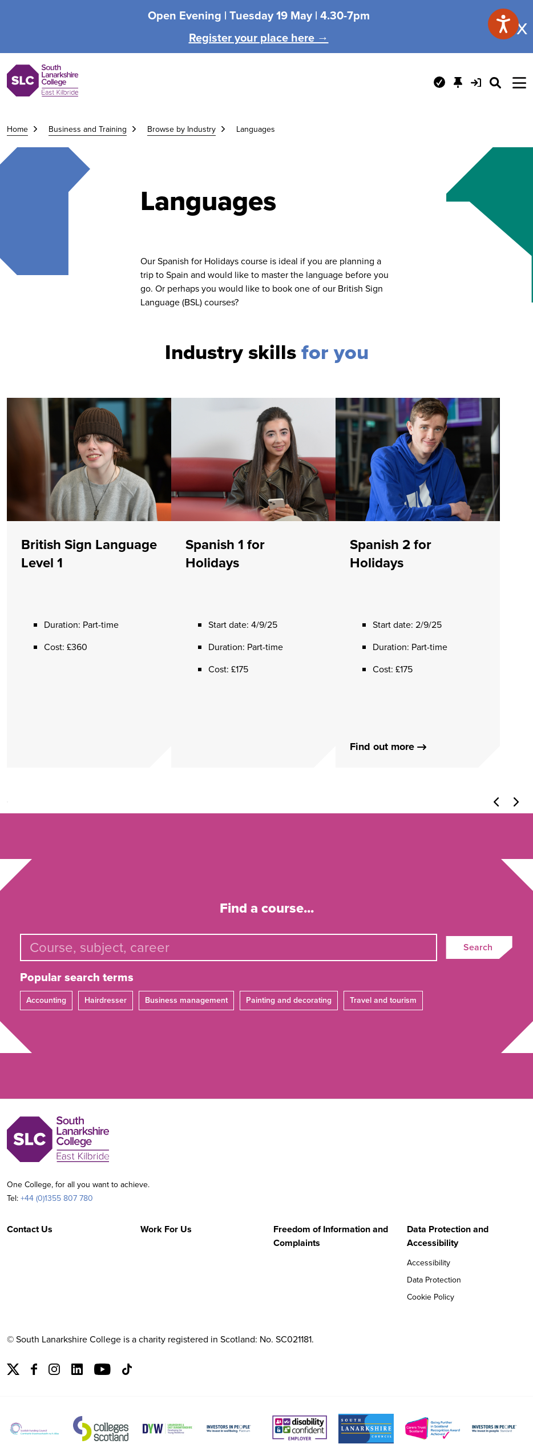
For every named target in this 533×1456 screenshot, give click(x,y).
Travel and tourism (383, 1000)
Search (477, 947)
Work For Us (166, 1229)
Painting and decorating (289, 1000)
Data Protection (434, 1280)
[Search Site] (495, 82)
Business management (186, 1000)
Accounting (46, 1000)
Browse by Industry (181, 129)
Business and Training (88, 129)
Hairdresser (105, 1000)
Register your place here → (259, 37)
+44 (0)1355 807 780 (57, 1198)
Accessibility (428, 1263)
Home (17, 129)
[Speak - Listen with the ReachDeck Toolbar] (503, 24)
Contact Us (30, 1229)
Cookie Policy (430, 1297)
